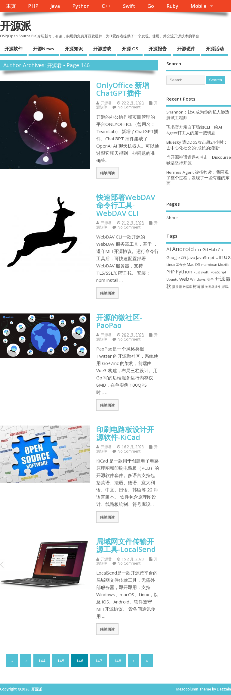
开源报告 (158, 48)
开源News (43, 48)
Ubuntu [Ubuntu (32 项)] (172, 279)
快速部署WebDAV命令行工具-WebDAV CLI (125, 205)
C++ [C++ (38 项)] (198, 250)
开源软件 (14, 48)
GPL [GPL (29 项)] (183, 258)
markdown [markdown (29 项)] (209, 265)
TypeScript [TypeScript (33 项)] (217, 272)
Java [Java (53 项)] (191, 257)
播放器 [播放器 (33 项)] (177, 286)
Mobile (198, 6)
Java (55, 6)
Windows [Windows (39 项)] (198, 279)
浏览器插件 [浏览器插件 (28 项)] (212, 287)
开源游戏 (102, 48)
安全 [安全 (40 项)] (210, 279)
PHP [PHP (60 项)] (170, 272)
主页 (11, 6)
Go (150, 6)
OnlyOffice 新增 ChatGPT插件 (122, 89)
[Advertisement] (198, 331)
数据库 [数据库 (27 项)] (187, 287)
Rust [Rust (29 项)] (196, 272)
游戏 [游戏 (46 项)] (225, 286)
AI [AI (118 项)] (168, 249)
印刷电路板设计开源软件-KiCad (125, 433)
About (172, 217)
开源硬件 (186, 48)
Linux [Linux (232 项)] (223, 257)
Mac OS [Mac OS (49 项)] (193, 264)
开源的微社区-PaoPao (119, 321)
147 (98, 660)
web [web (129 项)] (184, 278)
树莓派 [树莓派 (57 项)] (199, 286)
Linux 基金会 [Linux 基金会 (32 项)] (176, 264)
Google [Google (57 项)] (173, 257)
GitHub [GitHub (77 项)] (209, 249)
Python (81, 6)
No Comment (129, 107)
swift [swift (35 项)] (204, 272)
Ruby (172, 6)
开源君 (54, 65)
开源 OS (130, 48)
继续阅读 (107, 172)
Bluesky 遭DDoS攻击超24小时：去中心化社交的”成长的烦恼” (197, 145)
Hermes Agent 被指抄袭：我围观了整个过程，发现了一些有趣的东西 (197, 178)
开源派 (15, 25)
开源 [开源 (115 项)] (220, 278)
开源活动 (215, 48)
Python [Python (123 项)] (184, 271)
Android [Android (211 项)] (183, 249)
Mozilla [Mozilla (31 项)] (223, 265)
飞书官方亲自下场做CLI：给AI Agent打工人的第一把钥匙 (194, 130)
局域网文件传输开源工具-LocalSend (126, 545)
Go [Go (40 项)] (220, 249)
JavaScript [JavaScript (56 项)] (205, 257)
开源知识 (74, 48)
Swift (129, 6)
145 (60, 660)
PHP (33, 6)
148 (117, 660)
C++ (106, 6)
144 (41, 660)
